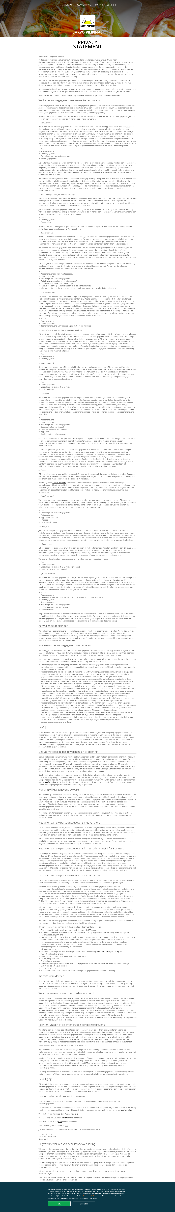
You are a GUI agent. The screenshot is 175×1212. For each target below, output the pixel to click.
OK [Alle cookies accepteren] (59, 1204)
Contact (99, 5)
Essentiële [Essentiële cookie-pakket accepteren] (83, 1204)
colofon (111, 5)
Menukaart (68, 5)
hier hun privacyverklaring (108, 951)
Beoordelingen (84, 5)
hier (76, 1114)
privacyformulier (49, 782)
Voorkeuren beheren (90, 1196)
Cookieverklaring (59, 482)
